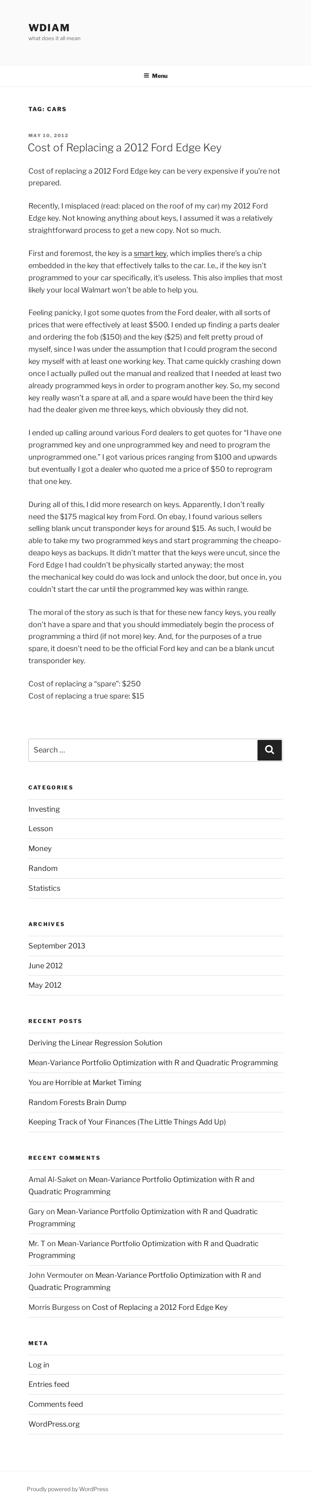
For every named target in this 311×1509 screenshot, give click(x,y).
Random (43, 868)
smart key (150, 253)
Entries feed (48, 1384)
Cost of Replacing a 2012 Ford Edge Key (125, 147)
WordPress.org (54, 1424)
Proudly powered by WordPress (67, 1488)
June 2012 (45, 965)
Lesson (40, 828)
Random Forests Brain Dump (77, 1102)
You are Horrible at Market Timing (85, 1082)
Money (40, 848)
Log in (38, 1365)
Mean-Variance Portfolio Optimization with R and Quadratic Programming (153, 1062)
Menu (155, 75)
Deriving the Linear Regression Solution (95, 1042)
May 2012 (45, 985)
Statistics (44, 888)
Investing (44, 809)
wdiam (49, 28)
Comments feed (55, 1404)
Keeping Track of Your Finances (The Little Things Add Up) (127, 1122)
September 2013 (57, 946)
